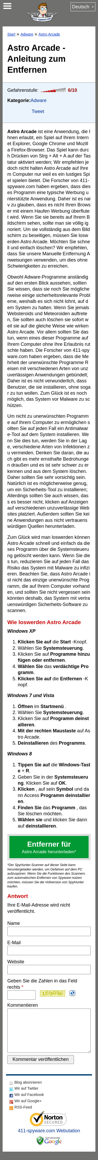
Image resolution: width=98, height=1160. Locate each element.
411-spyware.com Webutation (49, 1139)
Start (11, 34)
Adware (26, 34)
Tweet (38, 111)
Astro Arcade (49, 34)
